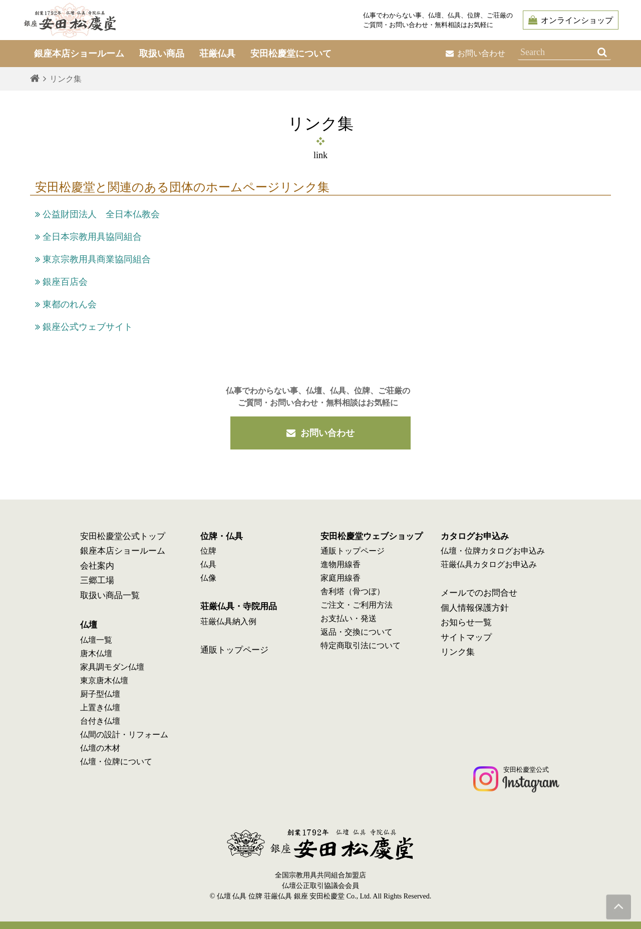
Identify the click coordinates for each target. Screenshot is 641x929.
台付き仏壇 (100, 721)
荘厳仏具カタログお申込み (489, 564)
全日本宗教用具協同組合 (88, 237)
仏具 (208, 564)
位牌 (208, 551)
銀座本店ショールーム (122, 551)
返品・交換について (356, 632)
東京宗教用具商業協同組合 (93, 259)
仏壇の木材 (100, 748)
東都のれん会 (66, 304)
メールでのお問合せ (479, 593)
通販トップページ (234, 650)
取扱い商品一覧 (110, 595)
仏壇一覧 (96, 640)
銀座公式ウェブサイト (84, 327)
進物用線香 (340, 564)
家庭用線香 (340, 578)
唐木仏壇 (96, 653)
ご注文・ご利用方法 (356, 605)
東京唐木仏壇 (104, 680)
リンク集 (458, 652)
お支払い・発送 (348, 618)
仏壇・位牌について (116, 761)
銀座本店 (79, 54)
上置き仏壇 (100, 707)
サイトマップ (466, 637)
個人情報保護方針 (475, 608)
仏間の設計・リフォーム (124, 734)
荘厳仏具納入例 (228, 621)
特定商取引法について (360, 645)
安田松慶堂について (291, 54)
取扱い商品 (161, 54)
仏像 (208, 578)
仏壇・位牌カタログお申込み (493, 551)
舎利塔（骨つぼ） (352, 591)
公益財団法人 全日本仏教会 (97, 214)
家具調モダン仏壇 (112, 667)
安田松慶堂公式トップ (122, 536)
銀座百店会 (61, 282)
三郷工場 (97, 580)
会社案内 (97, 566)
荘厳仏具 (217, 54)
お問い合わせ (475, 53)
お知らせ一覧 (466, 622)
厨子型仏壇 (100, 694)
